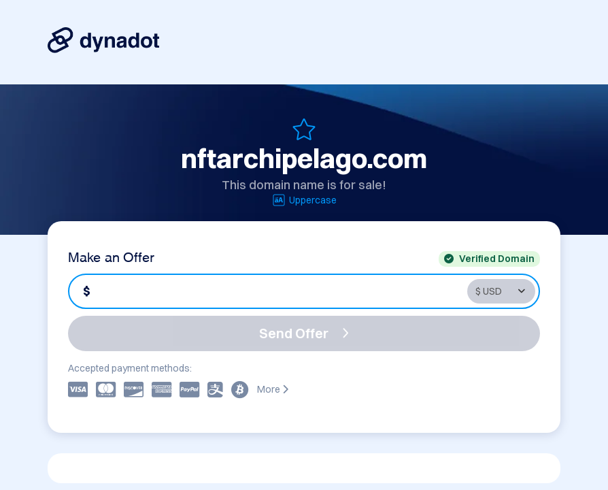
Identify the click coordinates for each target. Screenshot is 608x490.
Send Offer (304, 333)
